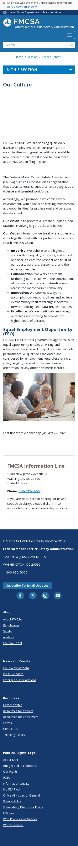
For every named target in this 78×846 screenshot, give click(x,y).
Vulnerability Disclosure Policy (23, 807)
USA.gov (9, 813)
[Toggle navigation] (69, 35)
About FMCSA (12, 619)
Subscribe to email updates (27, 585)
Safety (7, 631)
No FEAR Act (11, 789)
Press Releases (13, 674)
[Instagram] (45, 596)
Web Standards (13, 825)
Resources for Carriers (18, 711)
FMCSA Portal (12, 643)
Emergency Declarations (19, 680)
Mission (32, 57)
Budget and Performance (20, 766)
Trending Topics (14, 735)
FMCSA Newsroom (16, 668)
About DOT (11, 760)
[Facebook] (20, 596)
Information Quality (16, 784)
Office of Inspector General (21, 795)
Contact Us (10, 729)
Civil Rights (10, 771)
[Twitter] (33, 596)
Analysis (8, 637)
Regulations (11, 625)
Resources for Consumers (20, 717)
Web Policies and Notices (20, 819)
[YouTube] (58, 596)
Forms (7, 723)
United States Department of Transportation (35, 12)
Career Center (51, 57)
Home (19, 57)
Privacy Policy (12, 801)
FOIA (6, 777)
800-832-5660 (30, 491)
